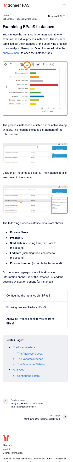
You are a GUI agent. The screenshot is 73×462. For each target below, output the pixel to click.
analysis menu (11, 53)
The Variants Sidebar (30, 359)
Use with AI (56, 16)
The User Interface (24, 347)
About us (7, 445)
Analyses (18, 369)
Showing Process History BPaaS (26, 307)
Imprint (6, 449)
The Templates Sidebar (31, 364)
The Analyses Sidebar (30, 353)
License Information (13, 453)
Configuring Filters (28, 376)
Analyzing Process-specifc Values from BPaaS (30, 321)
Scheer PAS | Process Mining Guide (20, 19)
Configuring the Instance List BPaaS (28, 295)
